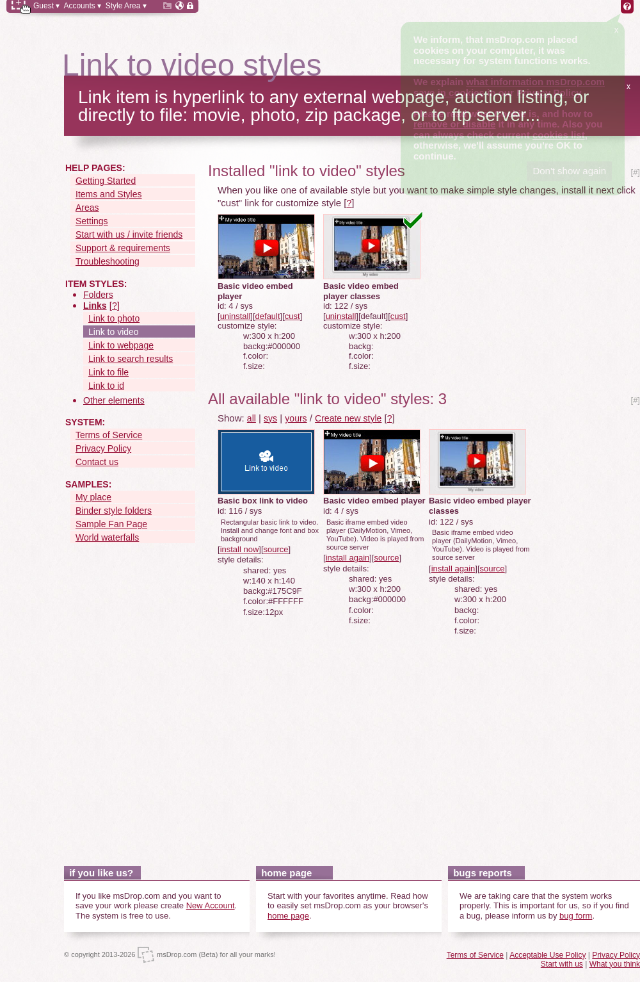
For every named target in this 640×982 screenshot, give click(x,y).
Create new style (348, 418)
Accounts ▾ (82, 5)
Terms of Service (109, 435)
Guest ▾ (46, 5)
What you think (614, 964)
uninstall (235, 316)
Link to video (113, 332)
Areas (87, 207)
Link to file (108, 372)
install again (348, 557)
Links (95, 305)
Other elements (114, 400)
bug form (575, 916)
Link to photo (114, 318)
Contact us (97, 462)
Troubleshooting (108, 261)
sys (270, 418)
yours (296, 418)
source (276, 549)
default (267, 316)
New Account (210, 905)
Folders (98, 295)
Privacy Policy (103, 448)
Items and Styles (109, 194)
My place (93, 497)
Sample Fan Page (111, 524)
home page (288, 916)
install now (239, 549)
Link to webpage (121, 345)
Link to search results (130, 359)
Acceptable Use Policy (547, 955)
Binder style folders (114, 510)
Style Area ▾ (126, 5)
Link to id (106, 386)
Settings (92, 221)
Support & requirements (123, 248)
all (251, 418)
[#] (635, 172)
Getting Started (106, 181)
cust (292, 316)
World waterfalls (107, 537)
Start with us (562, 964)
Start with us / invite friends (129, 234)
